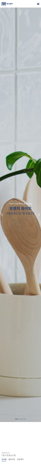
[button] (2, 212)
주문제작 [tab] (20, 459)
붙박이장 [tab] (12, 459)
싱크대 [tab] (4, 459)
